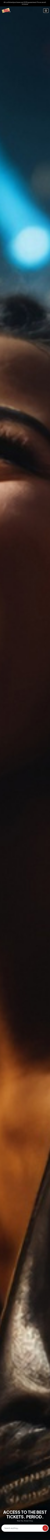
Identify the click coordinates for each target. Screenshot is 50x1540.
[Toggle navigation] (46, 10)
